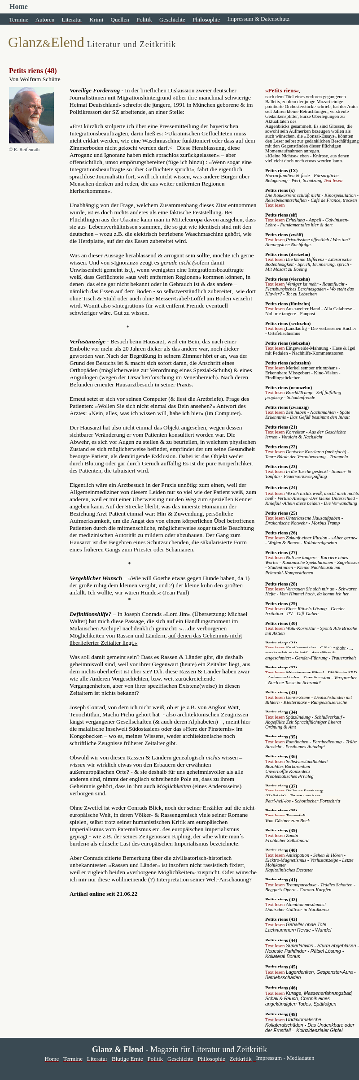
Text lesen (333, 180)
